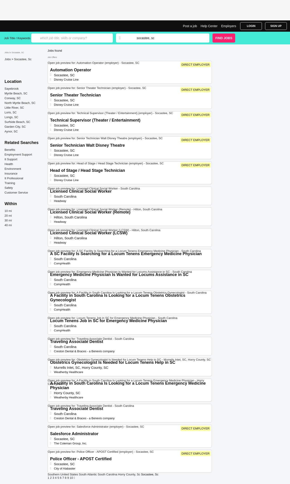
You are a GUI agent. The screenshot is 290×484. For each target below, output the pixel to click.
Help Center (209, 26)
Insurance (11, 173)
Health (9, 164)
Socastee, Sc (22, 59)
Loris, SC (11, 112)
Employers (228, 26)
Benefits (10, 149)
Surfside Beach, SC (17, 122)
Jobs (8, 59)
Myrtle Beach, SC (16, 93)
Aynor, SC (11, 131)
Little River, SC (14, 107)
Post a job (190, 26)
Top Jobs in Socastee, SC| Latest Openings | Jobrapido (21, 26)
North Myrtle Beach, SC (20, 103)
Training (10, 183)
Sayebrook (12, 88)
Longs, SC (11, 117)
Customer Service (16, 192)
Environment (13, 168)
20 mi (8, 215)
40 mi (8, 225)
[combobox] (168, 38)
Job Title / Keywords (17, 38)
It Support (11, 159)
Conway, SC (13, 98)
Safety (9, 187)
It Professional (14, 178)
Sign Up (275, 26)
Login (251, 26)
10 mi (8, 211)
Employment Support (18, 154)
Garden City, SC (15, 126)
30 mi (8, 220)
